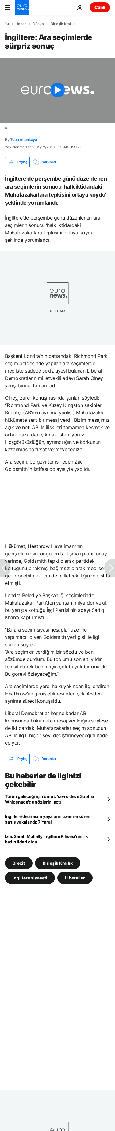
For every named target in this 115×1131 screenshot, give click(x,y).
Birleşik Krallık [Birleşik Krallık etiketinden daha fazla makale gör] (58, 862)
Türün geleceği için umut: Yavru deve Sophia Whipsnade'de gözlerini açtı (49, 799)
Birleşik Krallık (63, 24)
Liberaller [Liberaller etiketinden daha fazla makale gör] (75, 877)
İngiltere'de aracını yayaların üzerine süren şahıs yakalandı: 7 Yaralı (47, 819)
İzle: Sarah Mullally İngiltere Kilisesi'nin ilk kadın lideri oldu (46, 839)
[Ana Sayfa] (7, 24)
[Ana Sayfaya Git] (22, 7)
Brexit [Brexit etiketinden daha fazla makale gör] (19, 862)
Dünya (38, 24)
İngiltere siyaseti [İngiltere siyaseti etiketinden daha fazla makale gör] (30, 877)
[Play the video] (57, 90)
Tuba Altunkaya (23, 139)
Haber (20, 24)
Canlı (99, 7)
